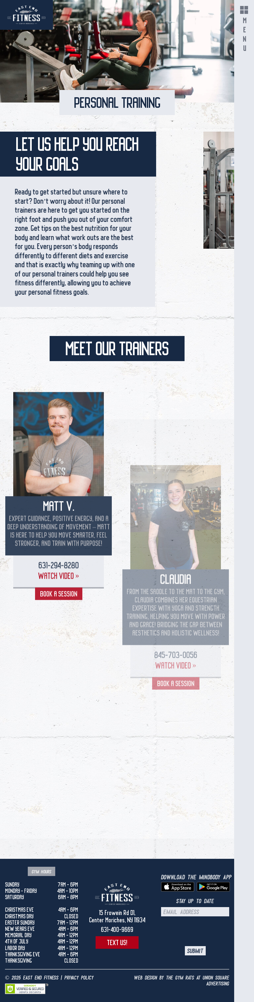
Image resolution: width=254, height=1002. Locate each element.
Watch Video (58, 628)
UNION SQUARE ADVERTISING (216, 980)
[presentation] (208, 931)
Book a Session (58, 646)
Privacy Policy (79, 977)
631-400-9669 (117, 929)
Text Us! (117, 942)
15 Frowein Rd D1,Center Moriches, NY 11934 (117, 916)
